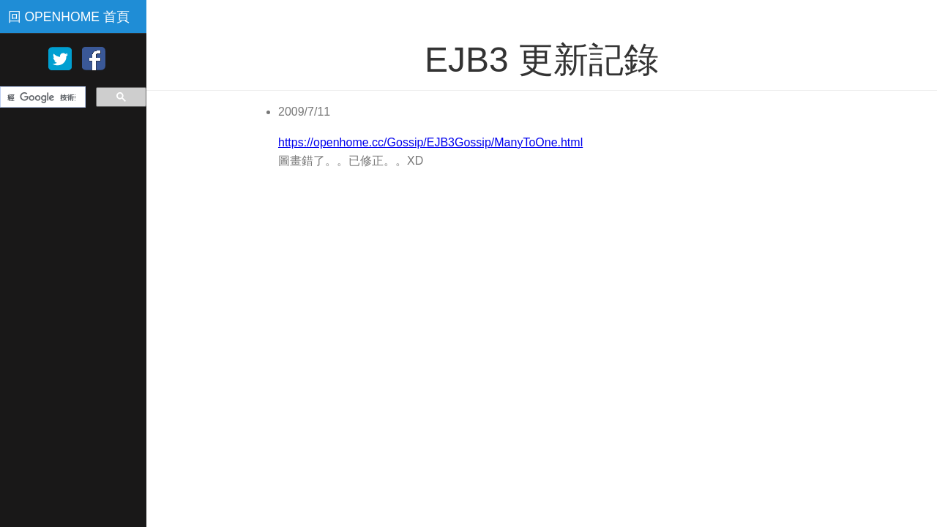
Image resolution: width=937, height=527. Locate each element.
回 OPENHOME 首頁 (69, 17)
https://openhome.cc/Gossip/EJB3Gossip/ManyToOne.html (430, 142)
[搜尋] (41, 97)
